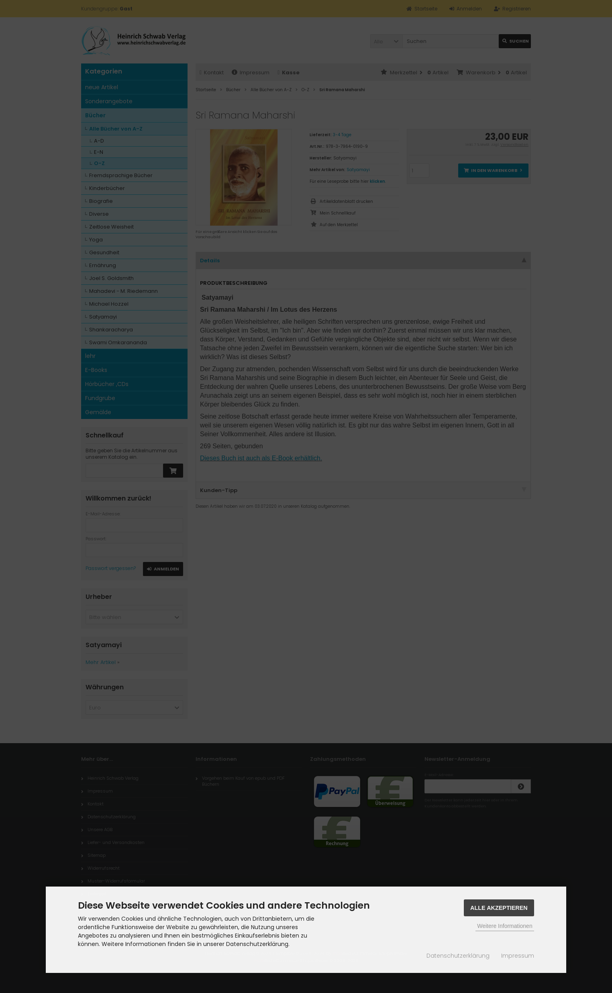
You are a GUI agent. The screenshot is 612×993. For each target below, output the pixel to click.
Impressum (517, 956)
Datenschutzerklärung (458, 956)
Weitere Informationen (504, 926)
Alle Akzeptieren (499, 908)
